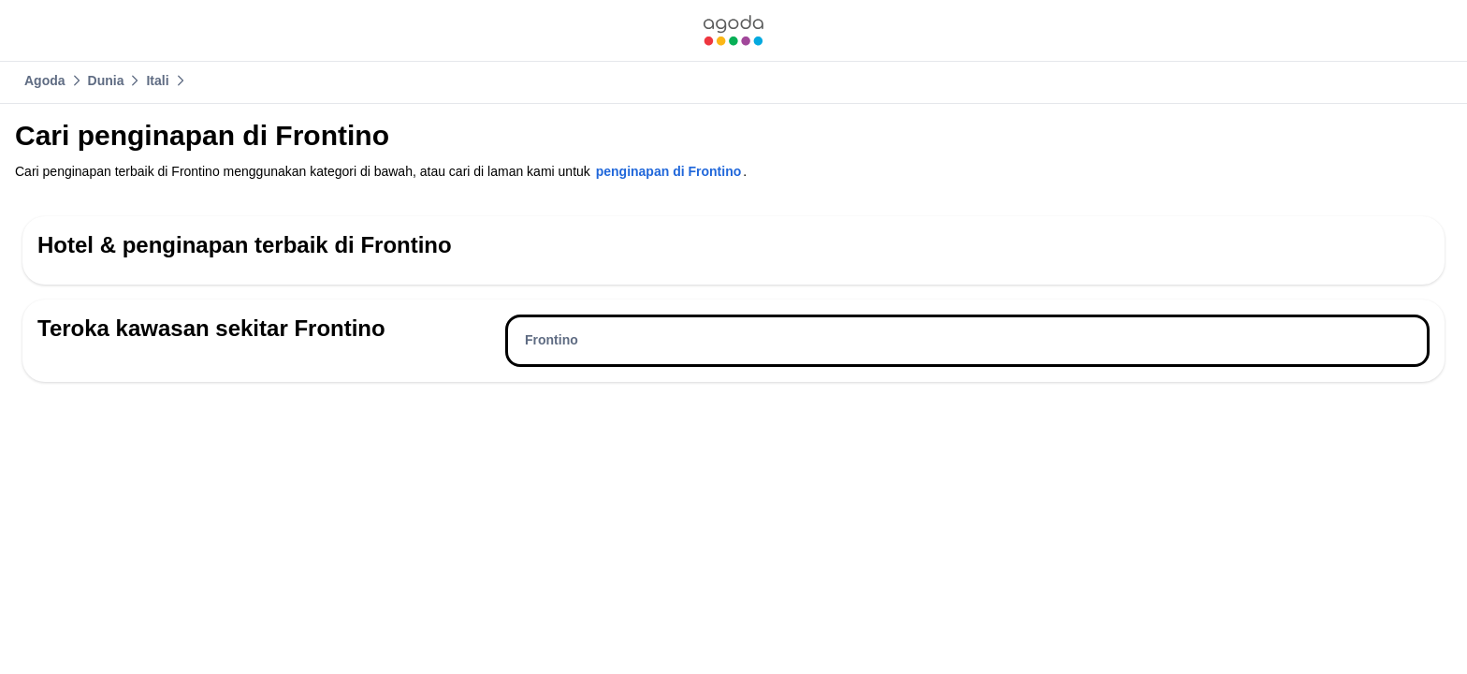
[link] (733, 30)
